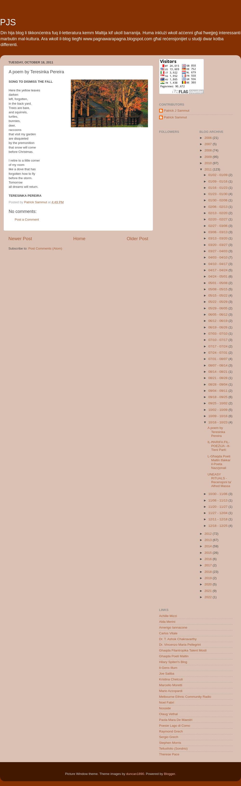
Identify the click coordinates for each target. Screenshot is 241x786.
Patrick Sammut (175, 117)
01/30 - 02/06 (218, 200)
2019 (208, 578)
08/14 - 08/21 (218, 371)
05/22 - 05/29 (218, 302)
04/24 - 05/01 (218, 276)
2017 (208, 565)
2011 (208, 169)
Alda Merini (167, 621)
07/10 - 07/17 (218, 340)
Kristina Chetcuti (171, 679)
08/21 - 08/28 (218, 378)
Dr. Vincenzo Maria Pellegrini (180, 644)
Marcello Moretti (170, 685)
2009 (208, 157)
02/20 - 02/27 (218, 219)
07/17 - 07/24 (218, 346)
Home (79, 238)
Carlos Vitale (168, 633)
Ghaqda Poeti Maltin (173, 656)
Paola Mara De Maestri (175, 720)
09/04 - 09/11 (218, 391)
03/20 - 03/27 (218, 245)
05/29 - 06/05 (218, 308)
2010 (208, 163)
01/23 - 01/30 (218, 194)
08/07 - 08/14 (218, 365)
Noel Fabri (166, 702)
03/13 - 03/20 (218, 238)
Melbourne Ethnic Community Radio (185, 696)
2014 (208, 546)
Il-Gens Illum (168, 668)
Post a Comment (27, 219)
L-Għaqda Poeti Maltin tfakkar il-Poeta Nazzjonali (219, 462)
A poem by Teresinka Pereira (216, 431)
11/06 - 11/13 (218, 500)
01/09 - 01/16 (218, 181)
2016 (208, 559)
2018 (208, 572)
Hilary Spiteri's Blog (173, 662)
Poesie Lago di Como (174, 725)
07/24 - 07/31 (218, 352)
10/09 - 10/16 (218, 416)
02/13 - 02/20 (218, 213)
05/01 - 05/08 (218, 283)
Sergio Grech (168, 737)
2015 (208, 553)
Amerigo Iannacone (173, 627)
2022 (208, 597)
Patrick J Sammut (176, 110)
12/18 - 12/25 (218, 526)
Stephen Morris (170, 743)
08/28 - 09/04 (218, 384)
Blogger (169, 774)
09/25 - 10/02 (218, 403)
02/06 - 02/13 (218, 207)
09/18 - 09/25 (218, 397)
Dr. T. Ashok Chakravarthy (178, 639)
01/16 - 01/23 (218, 188)
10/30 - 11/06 (218, 494)
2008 (208, 150)
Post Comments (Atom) (45, 248)
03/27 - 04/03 (218, 251)
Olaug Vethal (168, 714)
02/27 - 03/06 (218, 226)
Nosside (165, 708)
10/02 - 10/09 (218, 410)
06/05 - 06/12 (218, 314)
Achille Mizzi (168, 616)
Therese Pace (169, 754)
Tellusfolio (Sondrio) (173, 748)
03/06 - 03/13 (218, 232)
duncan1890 (135, 774)
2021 (208, 591)
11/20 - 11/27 (218, 506)
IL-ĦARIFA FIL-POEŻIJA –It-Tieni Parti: (219, 446)
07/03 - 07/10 (218, 333)
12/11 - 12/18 (218, 519)
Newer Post (20, 238)
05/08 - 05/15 (218, 289)
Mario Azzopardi (170, 691)
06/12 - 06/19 (218, 321)
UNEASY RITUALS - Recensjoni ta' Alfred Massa (219, 480)
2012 (208, 533)
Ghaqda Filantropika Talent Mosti (183, 650)
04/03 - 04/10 (218, 257)
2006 (208, 138)
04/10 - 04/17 (218, 264)
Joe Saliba (166, 673)
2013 (208, 540)
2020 (208, 584)
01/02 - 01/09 (218, 175)
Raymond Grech (171, 731)
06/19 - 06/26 (218, 327)
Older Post (137, 238)
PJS (8, 22)
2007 (208, 144)
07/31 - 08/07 (218, 359)
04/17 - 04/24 (218, 270)
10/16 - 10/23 (218, 422)
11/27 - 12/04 (218, 513)
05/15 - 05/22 (218, 295)
